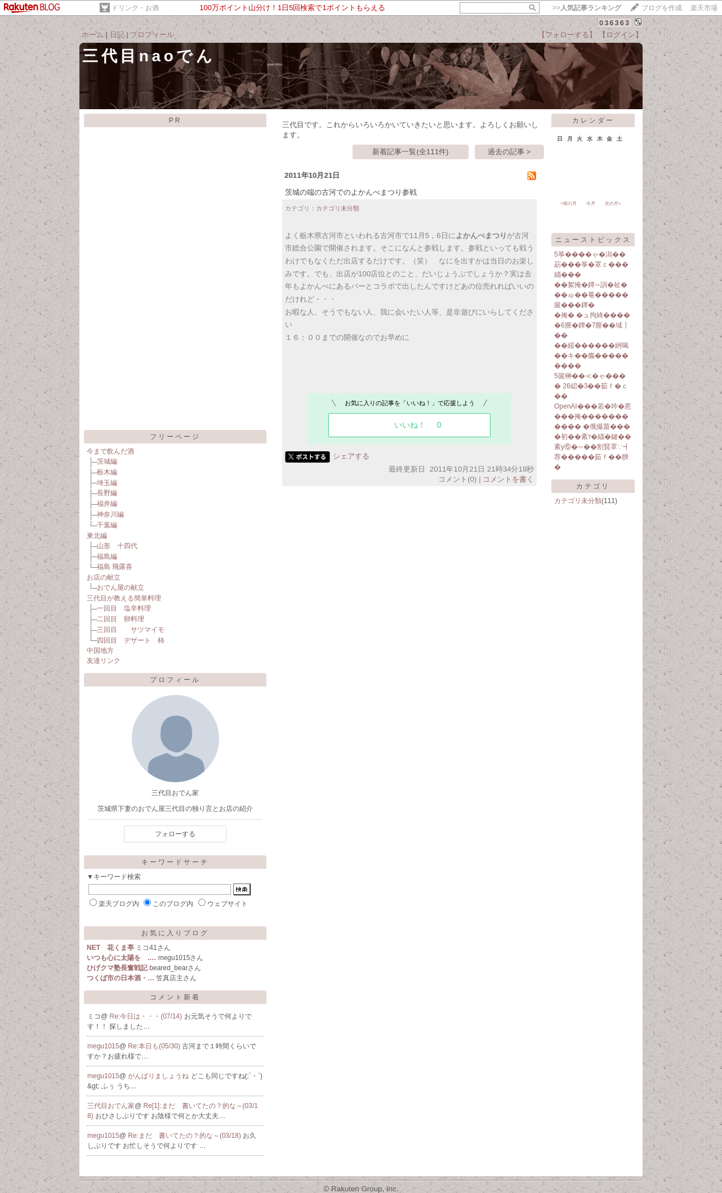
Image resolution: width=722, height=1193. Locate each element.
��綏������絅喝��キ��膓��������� (591, 356)
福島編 (107, 556)
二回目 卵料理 (120, 619)
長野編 (107, 493)
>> (586, 8)
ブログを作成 (661, 8)
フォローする (175, 834)
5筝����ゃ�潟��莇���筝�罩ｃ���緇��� (591, 264)
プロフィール (152, 34)
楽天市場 (703, 8)
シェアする (351, 456)
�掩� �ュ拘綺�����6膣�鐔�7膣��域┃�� (592, 325)
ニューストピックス (593, 240)
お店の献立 (104, 577)
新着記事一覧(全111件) (410, 151)
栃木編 (107, 472)
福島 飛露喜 (114, 567)
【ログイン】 (621, 34)
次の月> (613, 203)
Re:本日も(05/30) (155, 1046)
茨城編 (107, 461)
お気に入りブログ (175, 933)
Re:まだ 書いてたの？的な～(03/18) (185, 1136)
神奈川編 (110, 514)
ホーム (93, 34)
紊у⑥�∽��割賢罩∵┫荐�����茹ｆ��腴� (592, 457)
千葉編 (107, 525)
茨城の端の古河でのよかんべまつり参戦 (351, 192)
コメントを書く (508, 479)
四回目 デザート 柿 (130, 640)
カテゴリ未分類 (337, 208)
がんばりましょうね (159, 1076)
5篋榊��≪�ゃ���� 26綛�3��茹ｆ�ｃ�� (591, 386)
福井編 (107, 504)
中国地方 (100, 650)
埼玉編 (107, 483)
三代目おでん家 (111, 1106)
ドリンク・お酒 (135, 8)
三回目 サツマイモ (130, 630)
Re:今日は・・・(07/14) (147, 1016)
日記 (117, 34)
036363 (614, 23)
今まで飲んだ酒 (110, 451)
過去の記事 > (509, 151)
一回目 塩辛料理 (124, 608)
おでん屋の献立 (120, 587)
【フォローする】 (567, 34)
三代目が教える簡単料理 (124, 598)
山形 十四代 (117, 546)
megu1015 (103, 1046)
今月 (590, 203)
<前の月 (568, 203)
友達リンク (104, 661)
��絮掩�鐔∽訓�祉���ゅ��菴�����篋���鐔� (591, 295)
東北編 (97, 536)
